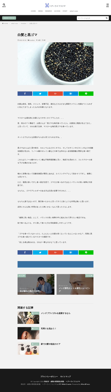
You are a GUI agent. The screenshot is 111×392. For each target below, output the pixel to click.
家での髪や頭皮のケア (50, 344)
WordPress (85, 384)
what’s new (74, 11)
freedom (23, 23)
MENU (40, 11)
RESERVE (48, 11)
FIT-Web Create (65, 384)
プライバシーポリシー (49, 376)
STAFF (65, 11)
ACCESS (57, 11)
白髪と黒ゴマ (33, 23)
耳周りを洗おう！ (48, 328)
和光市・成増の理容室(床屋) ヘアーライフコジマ (62, 381)
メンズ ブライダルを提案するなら (55, 313)
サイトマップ (65, 376)
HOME (33, 11)
